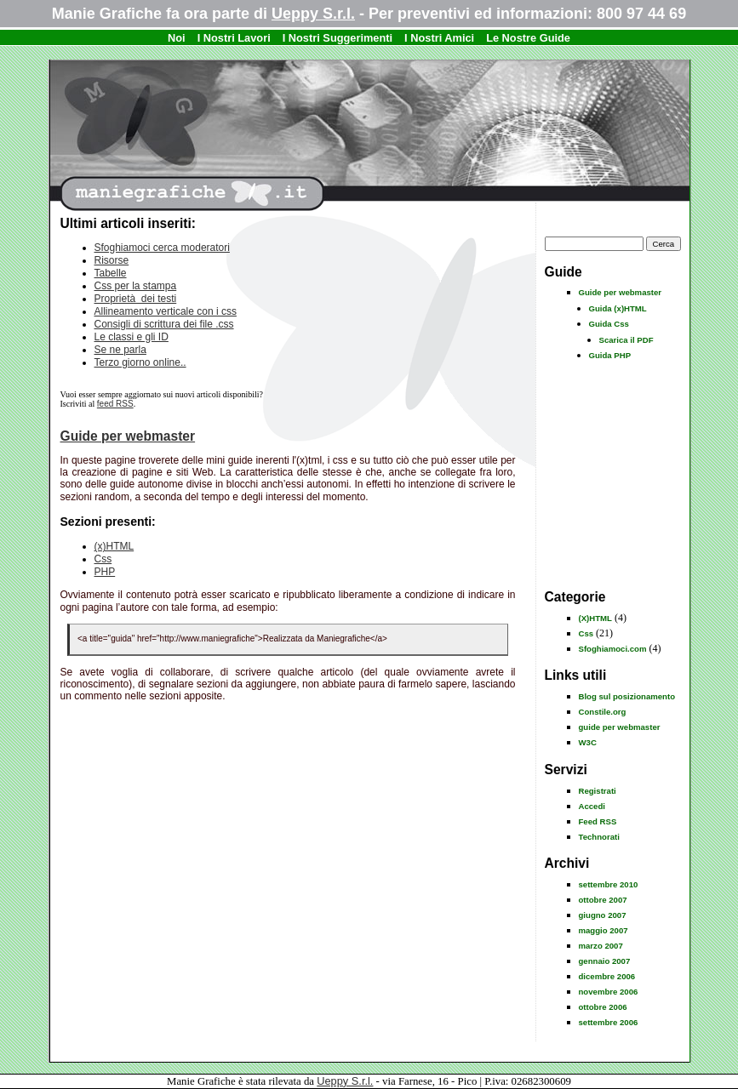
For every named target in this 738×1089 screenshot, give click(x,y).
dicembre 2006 (607, 976)
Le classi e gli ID (131, 337)
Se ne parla (120, 350)
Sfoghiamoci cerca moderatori (162, 248)
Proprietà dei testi (135, 299)
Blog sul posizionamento (627, 696)
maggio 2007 (603, 930)
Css (586, 633)
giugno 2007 (602, 915)
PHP (105, 572)
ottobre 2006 (603, 1007)
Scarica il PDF (626, 340)
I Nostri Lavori (234, 37)
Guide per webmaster (620, 292)
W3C (588, 742)
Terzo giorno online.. (140, 362)
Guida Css (609, 323)
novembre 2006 (608, 991)
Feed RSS (598, 821)
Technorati (599, 836)
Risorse (111, 260)
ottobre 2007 (603, 899)
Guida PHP (610, 355)
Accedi (592, 806)
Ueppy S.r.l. (313, 13)
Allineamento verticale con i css (165, 311)
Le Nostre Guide (528, 37)
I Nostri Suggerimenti (337, 37)
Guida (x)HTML (618, 308)
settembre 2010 (608, 884)
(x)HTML (114, 546)
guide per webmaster (620, 727)
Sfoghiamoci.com (613, 648)
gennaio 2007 (605, 961)
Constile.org (602, 711)
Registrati (597, 790)
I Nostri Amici (439, 37)
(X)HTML (595, 618)
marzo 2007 (601, 945)
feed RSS (115, 403)
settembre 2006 (608, 1022)
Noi (177, 37)
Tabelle (110, 273)
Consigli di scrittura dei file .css (164, 324)
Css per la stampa (135, 286)
